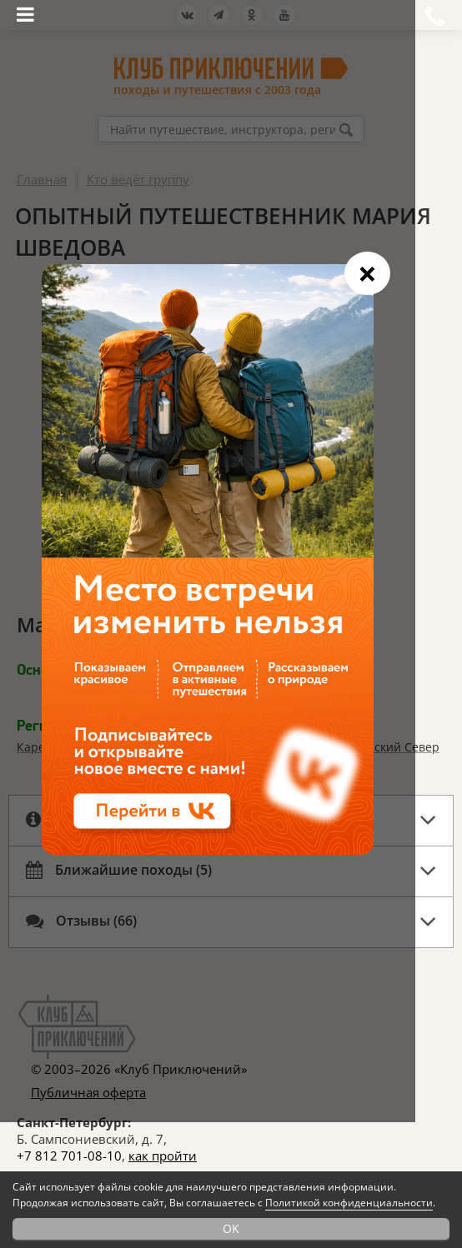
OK (231, 1228)
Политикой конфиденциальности (349, 1203)
